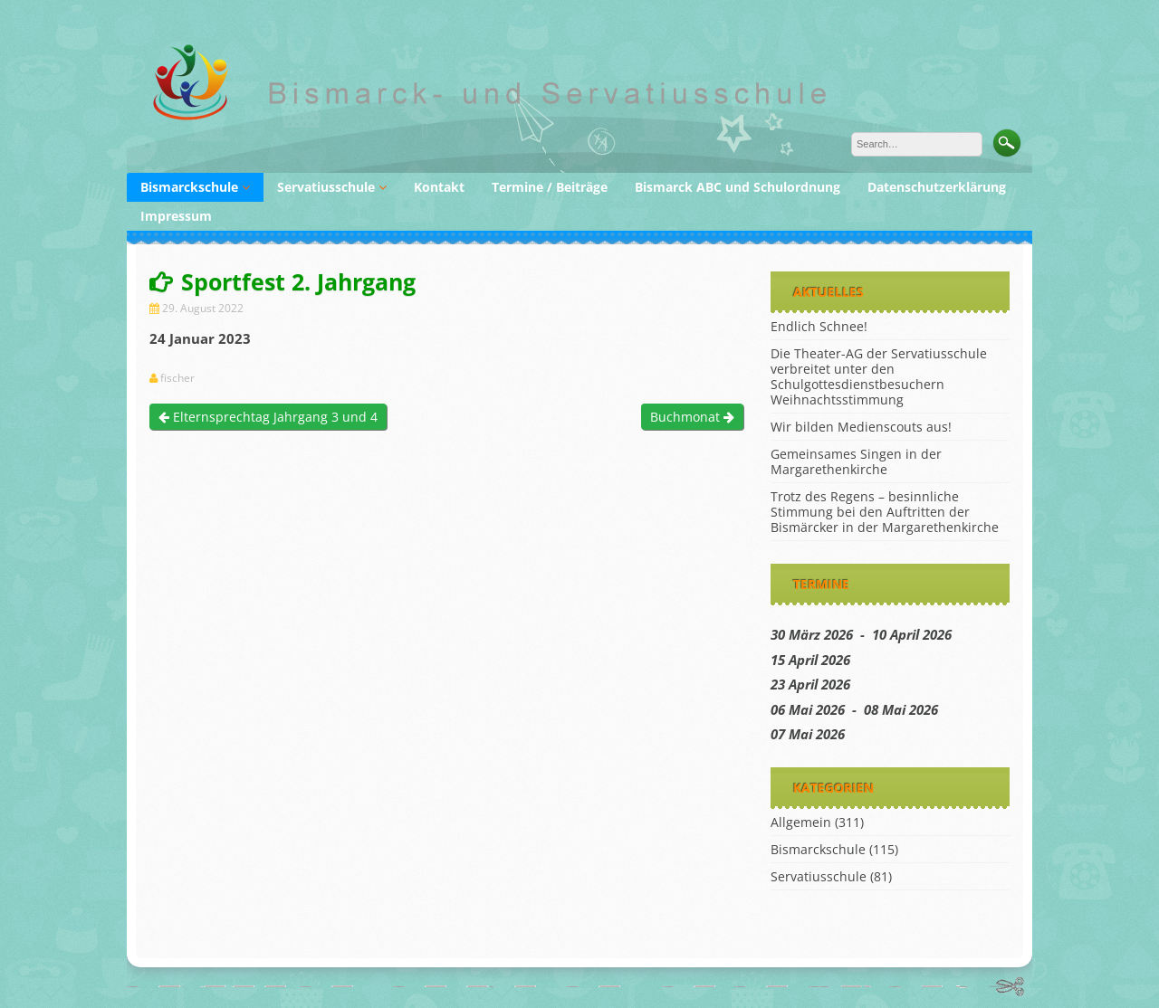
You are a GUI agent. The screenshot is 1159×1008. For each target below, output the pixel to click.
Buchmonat (692, 416)
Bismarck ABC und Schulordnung (737, 186)
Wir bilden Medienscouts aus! (861, 426)
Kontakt (439, 186)
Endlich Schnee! (819, 326)
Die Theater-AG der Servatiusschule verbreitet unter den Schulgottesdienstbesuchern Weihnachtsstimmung (879, 376)
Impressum (176, 215)
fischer (177, 378)
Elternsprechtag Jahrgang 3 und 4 (268, 416)
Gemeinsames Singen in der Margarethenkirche (856, 461)
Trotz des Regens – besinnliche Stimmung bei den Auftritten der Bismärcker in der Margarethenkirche (885, 512)
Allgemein (801, 822)
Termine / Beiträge (550, 186)
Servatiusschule (326, 186)
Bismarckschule (189, 186)
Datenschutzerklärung (936, 186)
